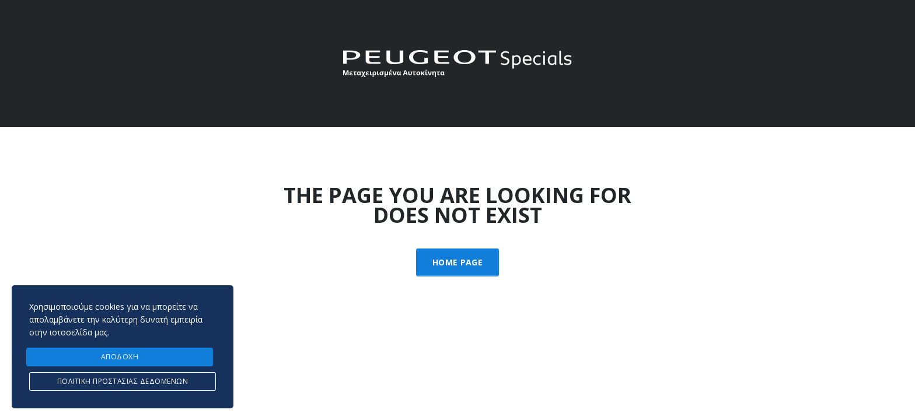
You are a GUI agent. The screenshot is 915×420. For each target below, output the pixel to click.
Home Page (457, 262)
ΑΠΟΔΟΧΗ (120, 357)
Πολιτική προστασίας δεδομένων (122, 381)
